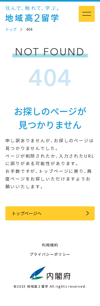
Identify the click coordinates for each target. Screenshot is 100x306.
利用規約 (50, 245)
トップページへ (27, 213)
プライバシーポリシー (50, 254)
